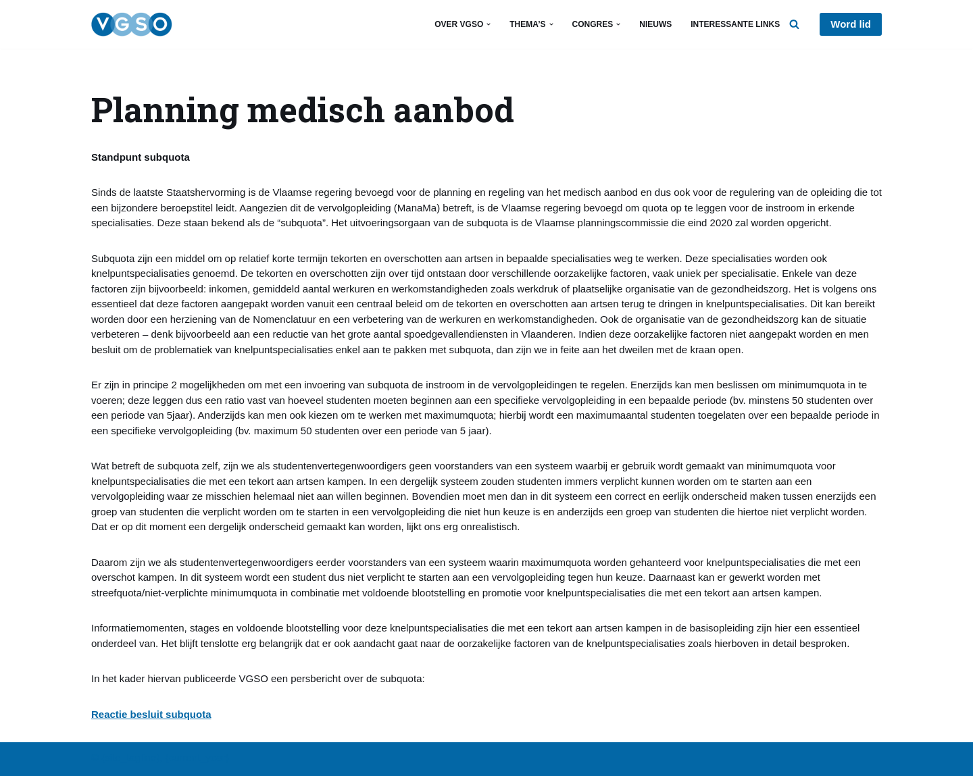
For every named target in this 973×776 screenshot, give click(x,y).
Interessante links (735, 24)
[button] (489, 24)
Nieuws (655, 24)
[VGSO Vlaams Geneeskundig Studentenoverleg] (131, 24)
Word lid (850, 24)
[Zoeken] (794, 24)
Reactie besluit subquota (151, 714)
